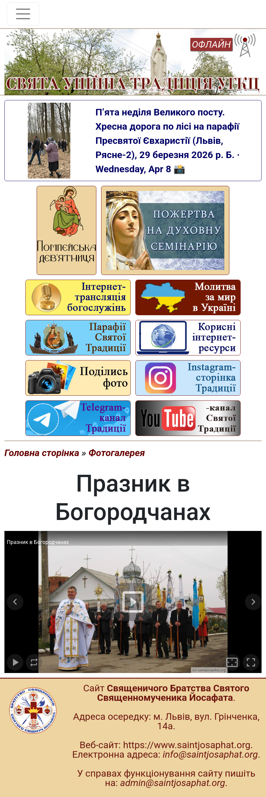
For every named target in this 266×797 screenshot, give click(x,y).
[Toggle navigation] (23, 13)
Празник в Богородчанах (38, 542)
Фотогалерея (116, 452)
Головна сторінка (41, 452)
